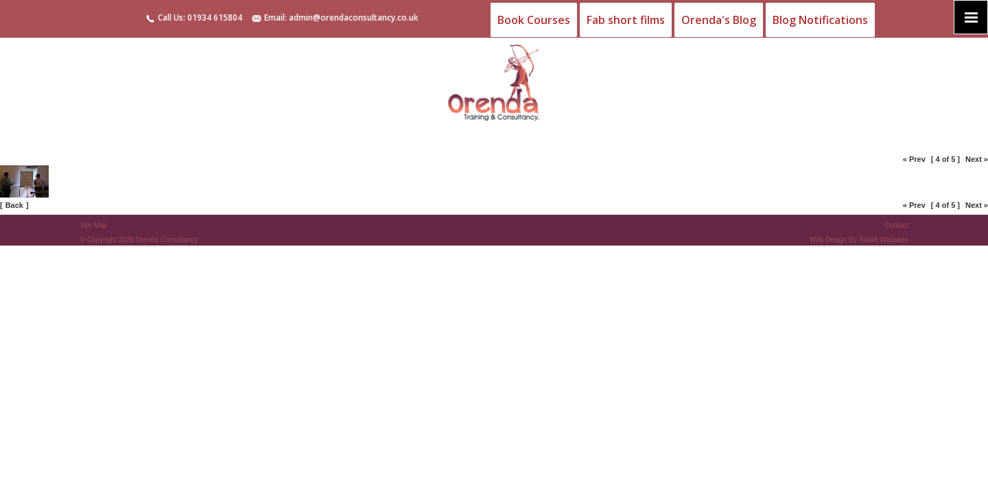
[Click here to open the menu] (971, 17)
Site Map (93, 225)
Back (14, 205)
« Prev (914, 159)
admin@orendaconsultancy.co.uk (354, 17)
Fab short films (626, 19)
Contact (896, 225)
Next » (976, 159)
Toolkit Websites (883, 239)
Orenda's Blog (718, 19)
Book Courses (533, 19)
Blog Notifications (820, 19)
